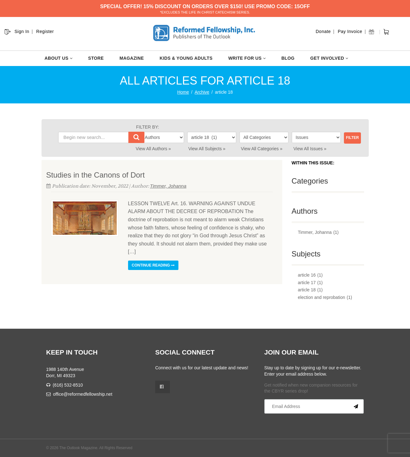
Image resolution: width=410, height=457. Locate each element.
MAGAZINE (132, 58)
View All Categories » (261, 148)
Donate (323, 31)
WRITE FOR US (247, 58)
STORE (96, 58)
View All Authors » (153, 148)
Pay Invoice (350, 31)
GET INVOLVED (329, 58)
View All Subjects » (206, 148)
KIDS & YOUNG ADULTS (186, 58)
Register (45, 31)
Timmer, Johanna (168, 186)
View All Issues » (310, 148)
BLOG (288, 58)
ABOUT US (59, 58)
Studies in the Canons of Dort (95, 175)
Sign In (21, 31)
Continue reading (153, 265)
